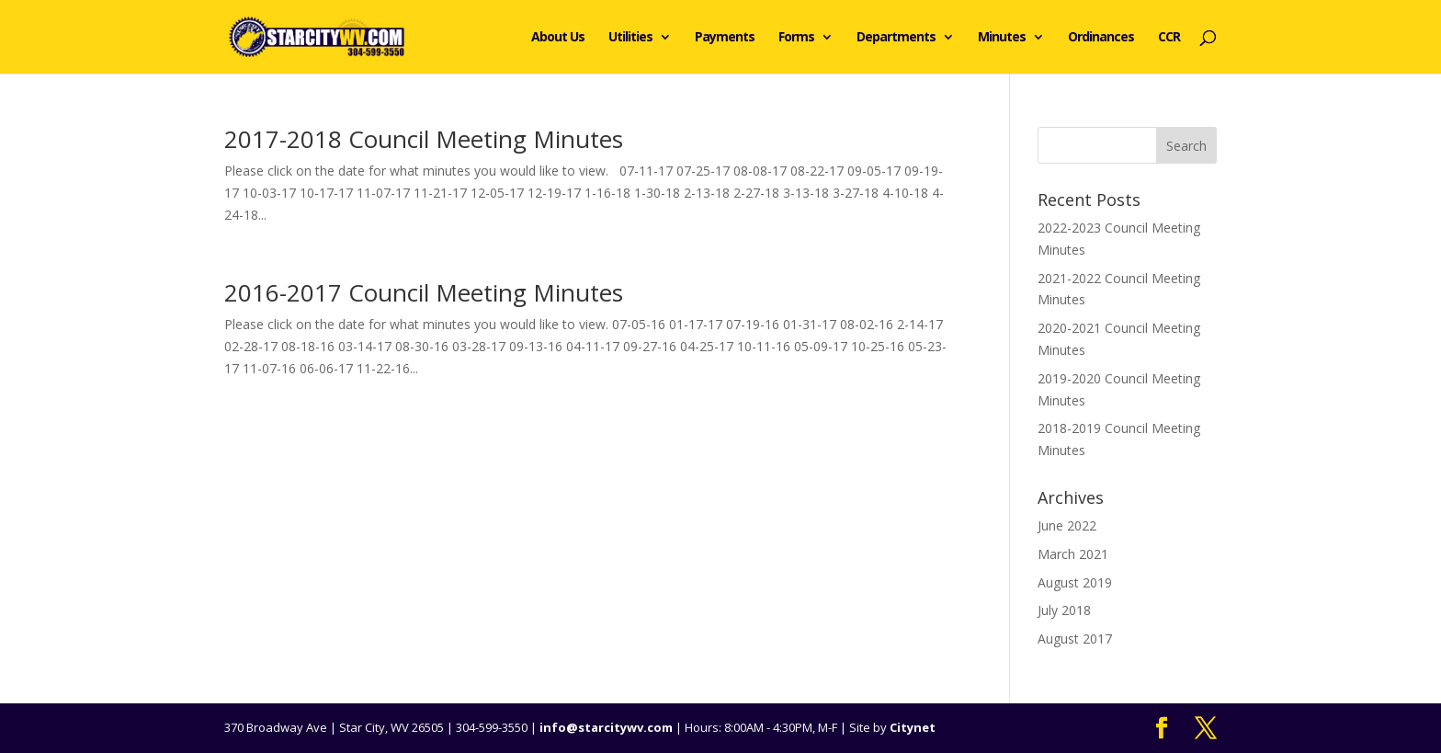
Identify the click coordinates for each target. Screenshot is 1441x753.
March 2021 (1073, 554)
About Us (557, 37)
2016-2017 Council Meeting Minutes (423, 292)
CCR (1169, 37)
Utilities (630, 37)
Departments (896, 37)
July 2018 (1064, 610)
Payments (725, 37)
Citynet (913, 727)
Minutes (1002, 37)
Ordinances (1101, 37)
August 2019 (1075, 582)
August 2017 (1075, 638)
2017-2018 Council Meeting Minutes (423, 138)
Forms (796, 37)
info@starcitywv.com (606, 727)
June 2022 (1067, 525)
